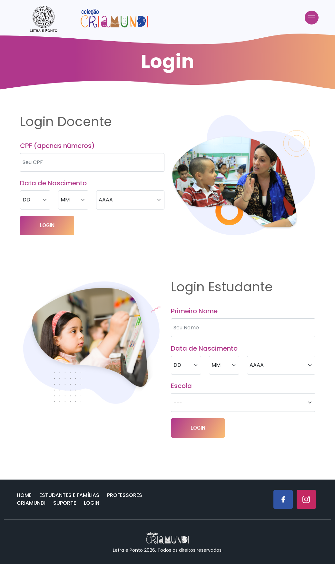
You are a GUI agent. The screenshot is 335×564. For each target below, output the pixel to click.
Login (91, 503)
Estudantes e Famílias (69, 495)
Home (24, 495)
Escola (181, 385)
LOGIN (47, 225)
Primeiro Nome (194, 311)
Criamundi (31, 503)
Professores (124, 495)
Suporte (64, 503)
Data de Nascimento (53, 183)
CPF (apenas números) (57, 145)
